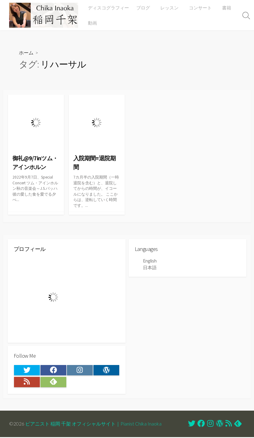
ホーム (26, 52)
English (150, 261)
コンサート (199, 7)
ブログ (144, 7)
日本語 (150, 267)
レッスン (170, 7)
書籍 (225, 7)
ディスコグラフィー (109, 7)
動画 (93, 23)
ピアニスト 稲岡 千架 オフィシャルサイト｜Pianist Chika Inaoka (93, 424)
